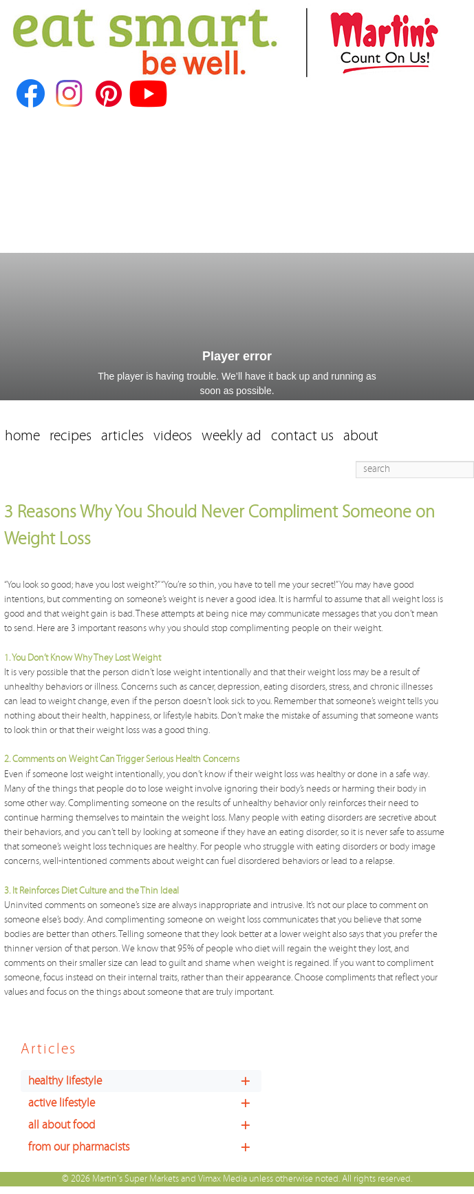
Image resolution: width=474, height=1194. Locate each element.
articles (122, 435)
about (360, 435)
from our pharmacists (144, 1147)
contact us (302, 435)
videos (172, 435)
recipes (70, 435)
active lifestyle (144, 1103)
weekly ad (231, 435)
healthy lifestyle (144, 1081)
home (22, 435)
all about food (144, 1125)
